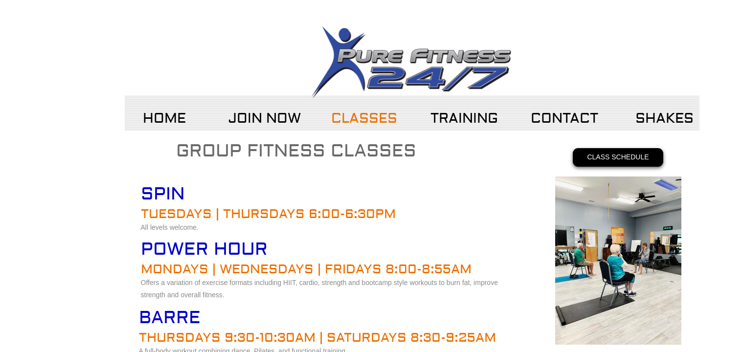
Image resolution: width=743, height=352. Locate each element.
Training (464, 118)
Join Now (264, 118)
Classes (364, 118)
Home (164, 118)
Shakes (664, 118)
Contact (564, 118)
